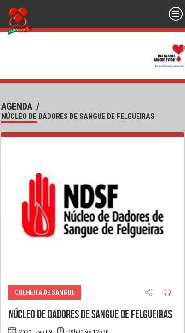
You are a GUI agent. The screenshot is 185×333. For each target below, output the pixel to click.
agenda (16, 106)
